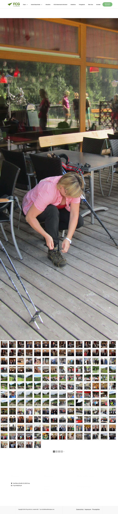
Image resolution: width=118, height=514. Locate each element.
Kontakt (98, 4)
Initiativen (73, 4)
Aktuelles (48, 4)
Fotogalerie (82, 4)
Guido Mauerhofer (36, 4)
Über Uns (90, 4)
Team (25, 4)
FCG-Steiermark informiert (60, 4)
